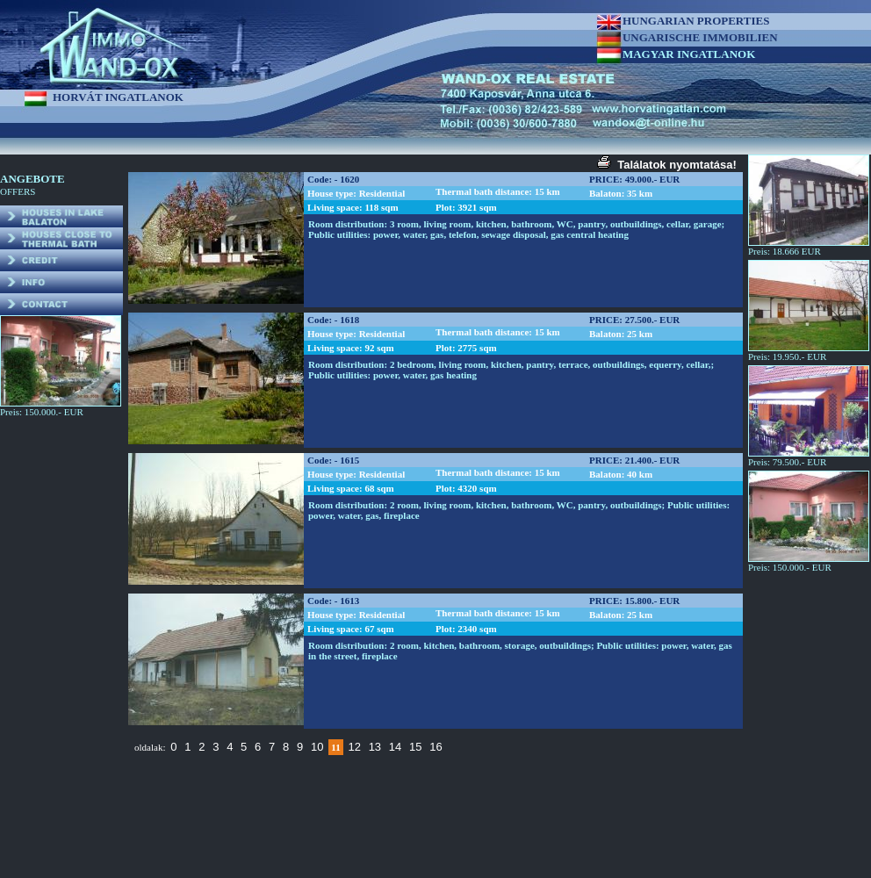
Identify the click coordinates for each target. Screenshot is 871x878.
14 (395, 746)
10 (317, 746)
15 (415, 746)
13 (375, 746)
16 (435, 746)
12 (354, 746)
